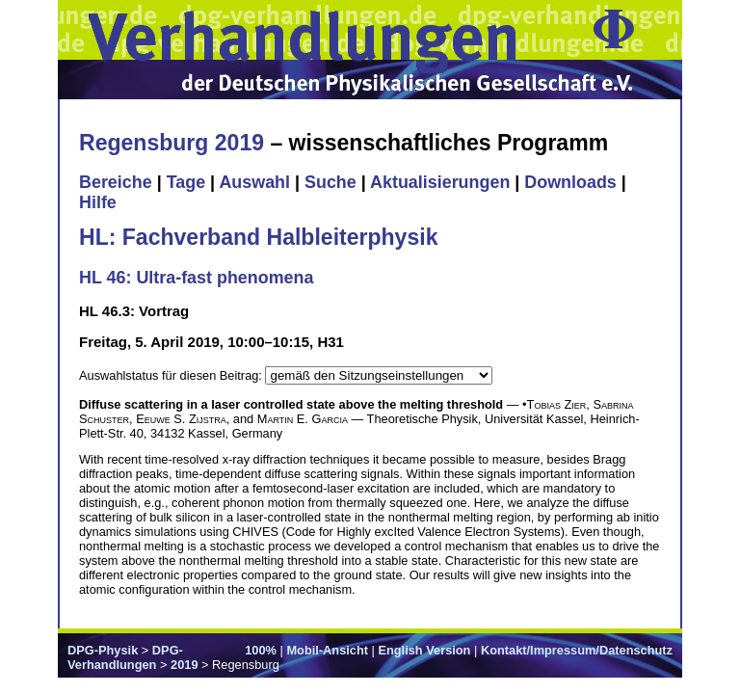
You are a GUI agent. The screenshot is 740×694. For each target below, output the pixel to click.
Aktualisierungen (440, 182)
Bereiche (115, 182)
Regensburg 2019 (171, 142)
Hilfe (98, 202)
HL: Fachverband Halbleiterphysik (258, 237)
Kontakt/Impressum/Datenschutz (577, 650)
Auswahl (254, 182)
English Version (424, 650)
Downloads (570, 182)
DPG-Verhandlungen (125, 657)
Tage (186, 182)
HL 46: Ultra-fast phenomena (196, 277)
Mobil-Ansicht (327, 650)
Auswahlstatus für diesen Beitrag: (172, 375)
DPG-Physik (102, 650)
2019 (184, 664)
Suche (330, 182)
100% (261, 650)
